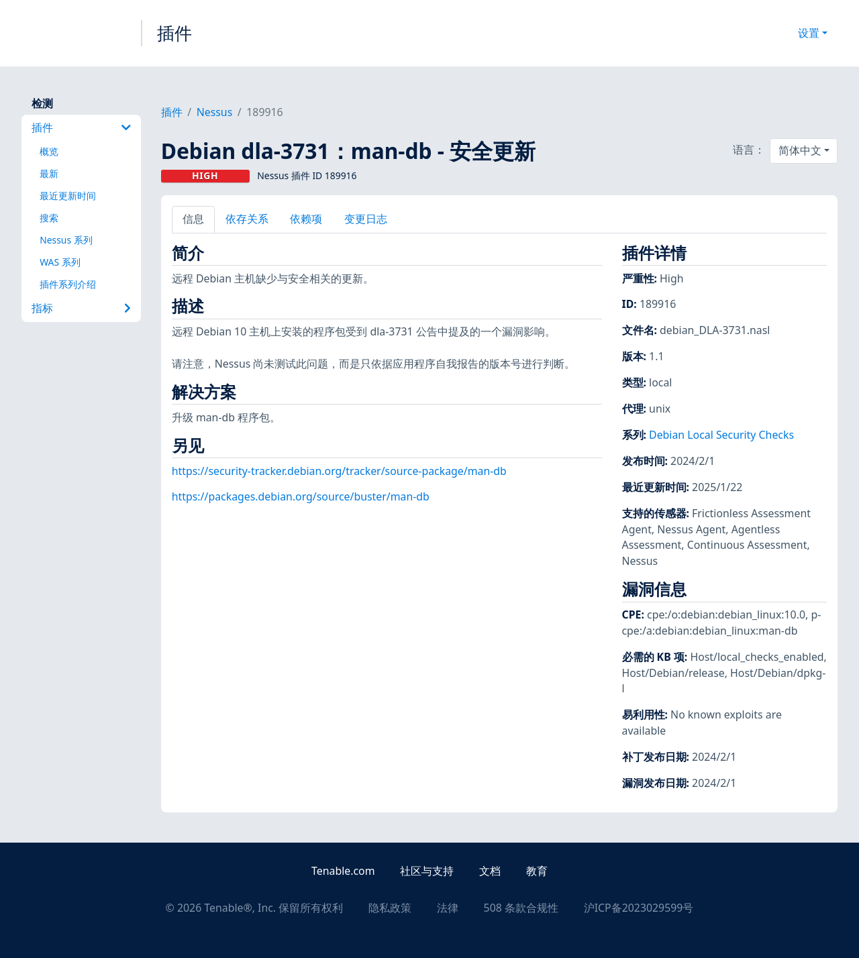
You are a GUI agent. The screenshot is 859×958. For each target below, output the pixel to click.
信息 (193, 218)
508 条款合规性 (521, 907)
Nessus (215, 112)
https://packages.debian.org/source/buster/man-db (301, 496)
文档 (490, 870)
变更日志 (365, 218)
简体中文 (799, 150)
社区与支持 (427, 870)
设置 (808, 32)
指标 (81, 308)
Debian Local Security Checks (721, 434)
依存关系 (246, 218)
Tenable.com (342, 870)
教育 (537, 870)
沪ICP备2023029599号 (639, 907)
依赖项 (306, 218)
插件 (174, 33)
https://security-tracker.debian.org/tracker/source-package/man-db (339, 471)
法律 (447, 907)
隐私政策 (389, 907)
